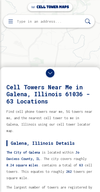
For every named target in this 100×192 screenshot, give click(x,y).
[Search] (88, 21)
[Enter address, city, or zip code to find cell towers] (49, 21)
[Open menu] (10, 21)
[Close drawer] (50, 73)
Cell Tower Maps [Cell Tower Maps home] (50, 7)
